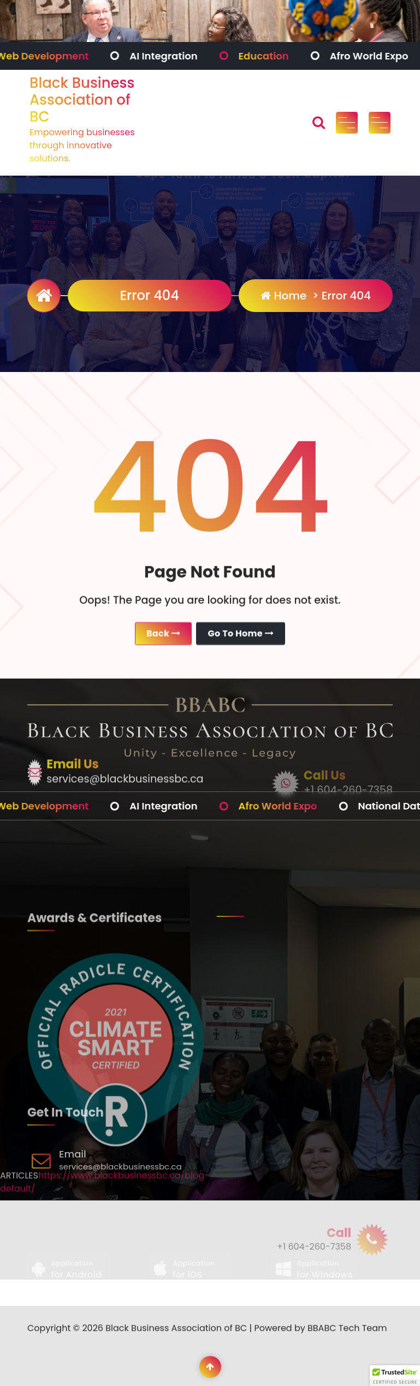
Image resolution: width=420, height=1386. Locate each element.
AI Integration (170, 56)
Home (283, 295)
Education (270, 56)
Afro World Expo (375, 56)
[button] (395, 1375)
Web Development (49, 56)
